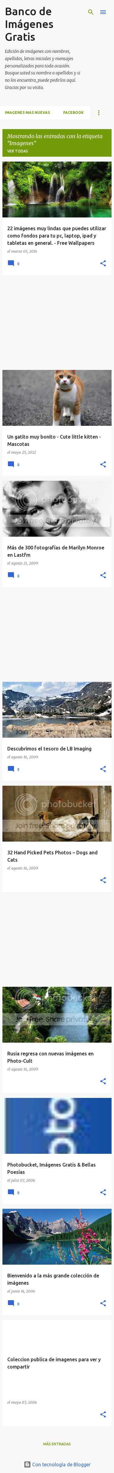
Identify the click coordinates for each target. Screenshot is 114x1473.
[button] (103, 264)
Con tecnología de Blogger (57, 1464)
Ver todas (17, 151)
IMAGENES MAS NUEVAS (27, 112)
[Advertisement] (57, 322)
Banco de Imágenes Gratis (29, 24)
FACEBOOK (73, 112)
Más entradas (57, 1444)
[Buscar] (91, 12)
